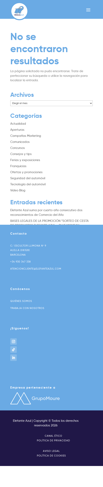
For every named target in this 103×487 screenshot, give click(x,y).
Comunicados (20, 142)
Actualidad (18, 123)
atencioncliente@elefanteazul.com (35, 268)
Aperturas (17, 130)
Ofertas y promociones (26, 172)
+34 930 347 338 (20, 261)
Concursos (17, 148)
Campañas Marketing (25, 136)
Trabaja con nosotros (27, 308)
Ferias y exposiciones (25, 160)
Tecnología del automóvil (28, 184)
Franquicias (18, 166)
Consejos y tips (21, 154)
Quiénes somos (21, 301)
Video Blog (17, 190)
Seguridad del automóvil (27, 178)
